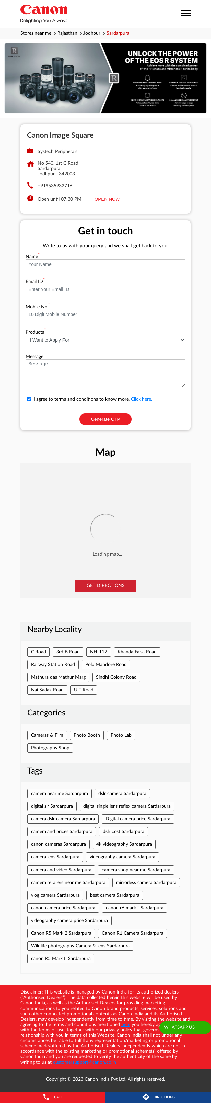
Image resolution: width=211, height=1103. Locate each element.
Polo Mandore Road (106, 664)
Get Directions (106, 585)
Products (36, 332)
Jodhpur (91, 33)
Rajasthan (67, 33)
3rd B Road (68, 652)
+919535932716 (55, 186)
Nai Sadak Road (47, 690)
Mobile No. (38, 307)
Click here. (141, 399)
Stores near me (35, 33)
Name (33, 256)
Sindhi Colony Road (116, 677)
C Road (38, 652)
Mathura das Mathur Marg (58, 677)
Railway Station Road (53, 664)
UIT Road (83, 690)
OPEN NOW (107, 199)
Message (34, 356)
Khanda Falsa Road (137, 652)
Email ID (35, 281)
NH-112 (98, 652)
